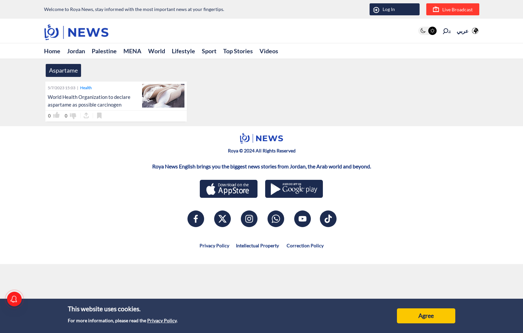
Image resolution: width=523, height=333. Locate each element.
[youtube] (302, 218)
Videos (268, 51)
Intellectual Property (257, 245)
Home (52, 51)
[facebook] (195, 218)
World (156, 51)
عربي (463, 31)
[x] (222, 218)
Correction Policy (305, 245)
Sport (209, 51)
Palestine (104, 51)
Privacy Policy (161, 320)
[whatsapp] (276, 218)
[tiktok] (328, 218)
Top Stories (238, 51)
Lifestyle (183, 51)
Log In (384, 9)
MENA (132, 51)
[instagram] (249, 218)
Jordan (76, 51)
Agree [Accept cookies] (426, 315)
